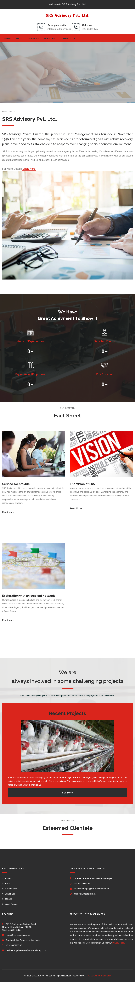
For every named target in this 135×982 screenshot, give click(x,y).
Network (49, 38)
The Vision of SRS (82, 484)
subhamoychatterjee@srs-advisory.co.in (26, 950)
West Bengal (11, 904)
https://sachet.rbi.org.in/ (85, 893)
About (20, 38)
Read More (8, 512)
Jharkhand (10, 893)
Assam (8, 878)
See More (67, 792)
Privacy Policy (118, 943)
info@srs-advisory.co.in (59, 29)
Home (7, 38)
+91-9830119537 (14, 945)
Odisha (8, 899)
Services (33, 38)
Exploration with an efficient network (28, 595)
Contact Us (67, 38)
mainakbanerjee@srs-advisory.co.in (91, 888)
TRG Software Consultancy (98, 976)
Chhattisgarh (11, 888)
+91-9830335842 (82, 883)
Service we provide (16, 484)
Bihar (7, 883)
